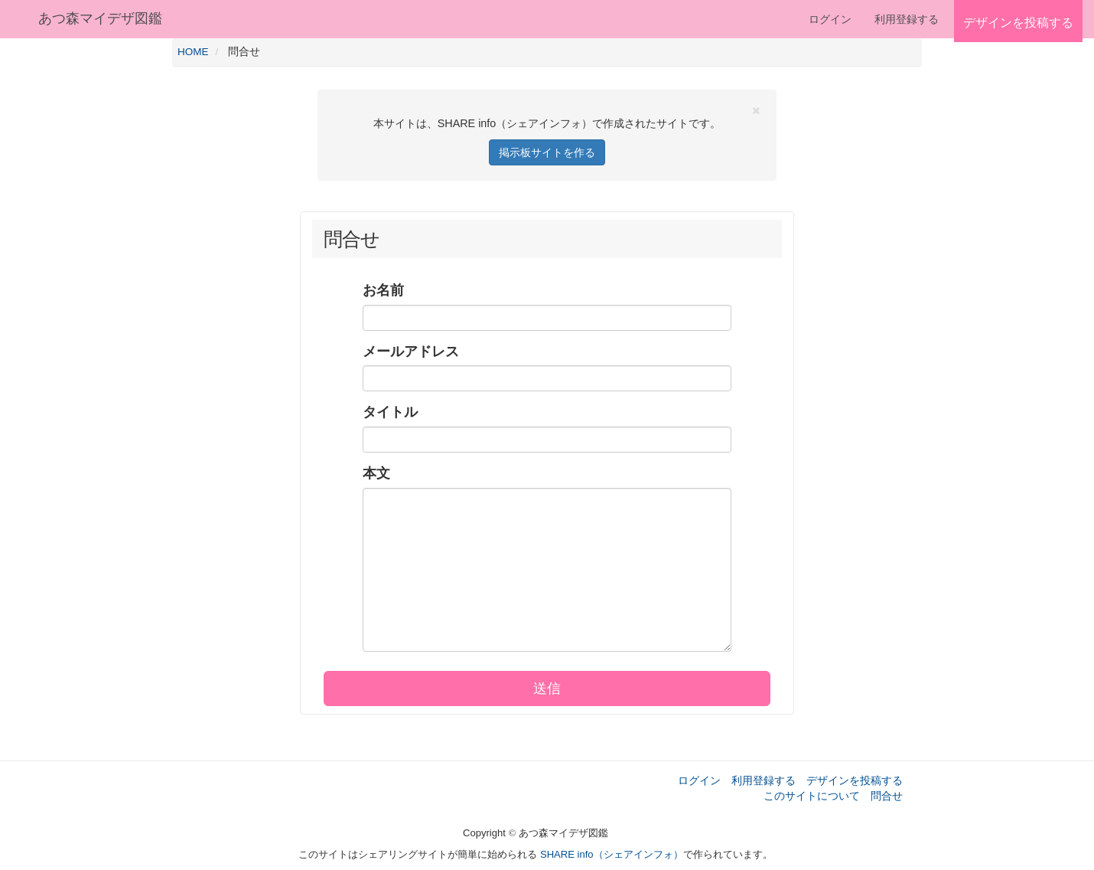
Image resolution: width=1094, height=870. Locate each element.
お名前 (383, 290)
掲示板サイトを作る (547, 152)
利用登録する (763, 780)
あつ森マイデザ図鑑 (100, 18)
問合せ (887, 796)
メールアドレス (411, 351)
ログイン (830, 19)
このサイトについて (812, 796)
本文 (376, 473)
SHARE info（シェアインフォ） (611, 854)
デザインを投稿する (854, 780)
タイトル (390, 412)
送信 (547, 688)
